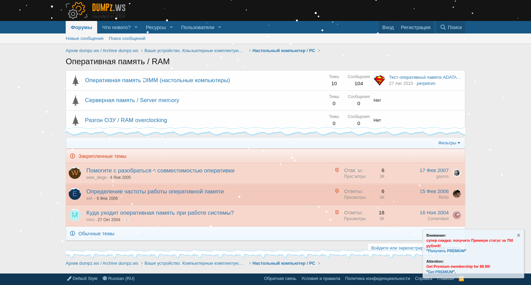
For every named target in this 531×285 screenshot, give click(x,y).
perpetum (426, 83)
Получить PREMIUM (446, 251)
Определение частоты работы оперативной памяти (155, 191)
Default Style (82, 278)
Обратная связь (280, 278)
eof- (89, 198)
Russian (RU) (119, 278)
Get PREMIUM (440, 272)
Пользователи (197, 27)
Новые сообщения (85, 38)
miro (90, 219)
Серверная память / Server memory (132, 100)
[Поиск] (451, 27)
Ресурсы (156, 27)
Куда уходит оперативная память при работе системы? (160, 213)
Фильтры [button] (447, 142)
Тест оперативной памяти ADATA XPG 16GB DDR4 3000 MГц (451, 77)
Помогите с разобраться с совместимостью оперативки (160, 170)
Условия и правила (320, 278)
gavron (442, 176)
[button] (136, 27)
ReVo (444, 197)
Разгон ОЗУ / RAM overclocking (126, 120)
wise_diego (96, 177)
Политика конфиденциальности (377, 278)
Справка (423, 278)
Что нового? (116, 27)
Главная (445, 278)
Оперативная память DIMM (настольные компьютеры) (157, 80)
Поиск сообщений (127, 38)
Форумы (81, 27)
